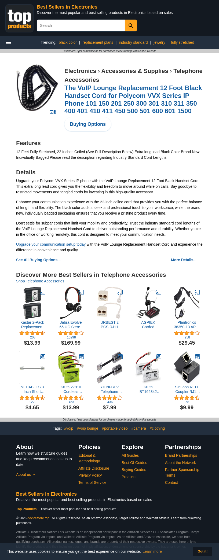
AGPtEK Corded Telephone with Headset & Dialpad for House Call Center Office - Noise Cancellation (148, 324)
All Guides (130, 455)
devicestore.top (38, 518)
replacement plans (97, 42)
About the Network (180, 462)
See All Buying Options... (38, 260)
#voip (68, 428)
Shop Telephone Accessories (40, 281)
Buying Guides (134, 469)
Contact (171, 482)
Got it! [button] (202, 551)
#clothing (157, 428)
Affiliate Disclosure (93, 468)
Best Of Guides (134, 462)
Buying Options (88, 124)
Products (129, 477)
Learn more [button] (152, 551)
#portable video (115, 428)
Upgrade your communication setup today (51, 244)
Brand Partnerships (181, 455)
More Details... (183, 260)
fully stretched (182, 42)
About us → (26, 474)
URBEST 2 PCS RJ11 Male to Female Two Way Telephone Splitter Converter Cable (109, 324)
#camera (139, 428)
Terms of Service (92, 482)
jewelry (159, 42)
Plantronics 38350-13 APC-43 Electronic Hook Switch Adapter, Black (187, 324)
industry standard (133, 42)
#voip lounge (87, 428)
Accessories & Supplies (134, 71)
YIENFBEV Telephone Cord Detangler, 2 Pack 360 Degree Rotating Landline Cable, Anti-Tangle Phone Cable (109, 389)
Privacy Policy (90, 475)
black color (68, 42)
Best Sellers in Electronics (67, 7)
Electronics (80, 71)
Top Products (27, 509)
